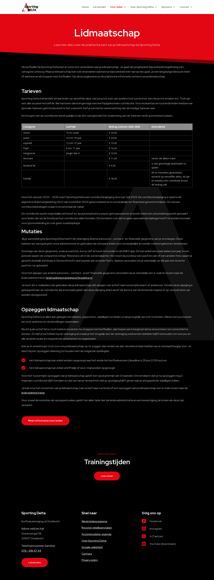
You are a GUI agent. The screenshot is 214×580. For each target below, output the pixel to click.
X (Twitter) (156, 536)
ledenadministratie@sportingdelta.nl (69, 278)
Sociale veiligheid (92, 547)
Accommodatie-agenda (96, 534)
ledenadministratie (33, 393)
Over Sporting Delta (142, 7)
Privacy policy (90, 560)
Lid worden (99, 7)
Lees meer (107, 475)
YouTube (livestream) (163, 544)
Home (85, 7)
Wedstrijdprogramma (94, 521)
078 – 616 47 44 (31, 550)
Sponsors (166, 7)
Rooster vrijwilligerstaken (97, 527)
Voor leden (116, 7)
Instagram (156, 528)
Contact (184, 7)
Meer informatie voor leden (45, 420)
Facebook (156, 521)
